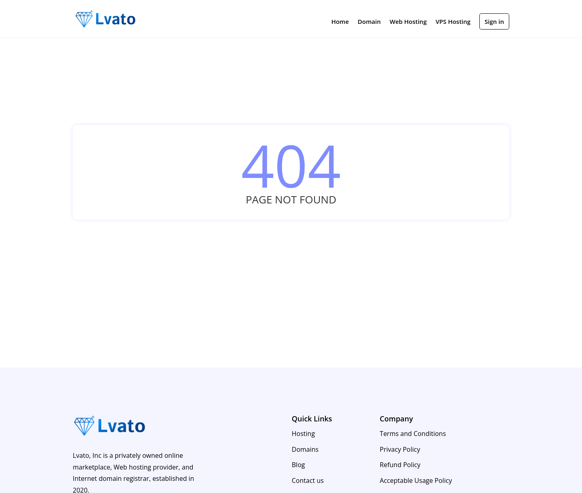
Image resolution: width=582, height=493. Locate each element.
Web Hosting (408, 22)
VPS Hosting (453, 22)
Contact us (308, 480)
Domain (369, 22)
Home (340, 22)
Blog (298, 464)
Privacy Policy (400, 449)
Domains (305, 449)
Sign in (494, 21)
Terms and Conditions (413, 433)
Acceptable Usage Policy (416, 480)
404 (291, 165)
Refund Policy (400, 464)
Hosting (303, 433)
